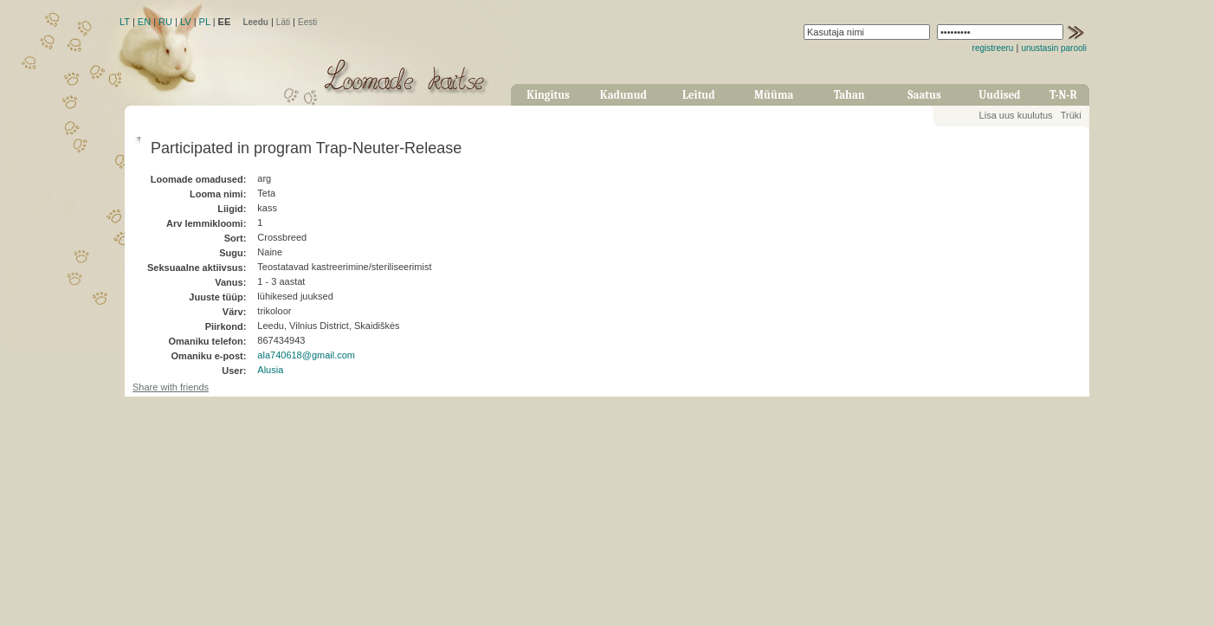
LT (124, 21)
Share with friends (170, 387)
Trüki (1071, 115)
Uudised (999, 94)
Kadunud (623, 94)
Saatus (923, 94)
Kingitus (548, 94)
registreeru (993, 48)
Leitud (698, 94)
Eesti (307, 22)
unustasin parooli (1054, 48)
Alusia (270, 370)
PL (204, 21)
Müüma (773, 94)
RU (165, 21)
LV (185, 21)
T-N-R (1063, 94)
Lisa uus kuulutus (1016, 115)
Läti (283, 22)
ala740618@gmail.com (306, 355)
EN (144, 21)
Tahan (849, 94)
